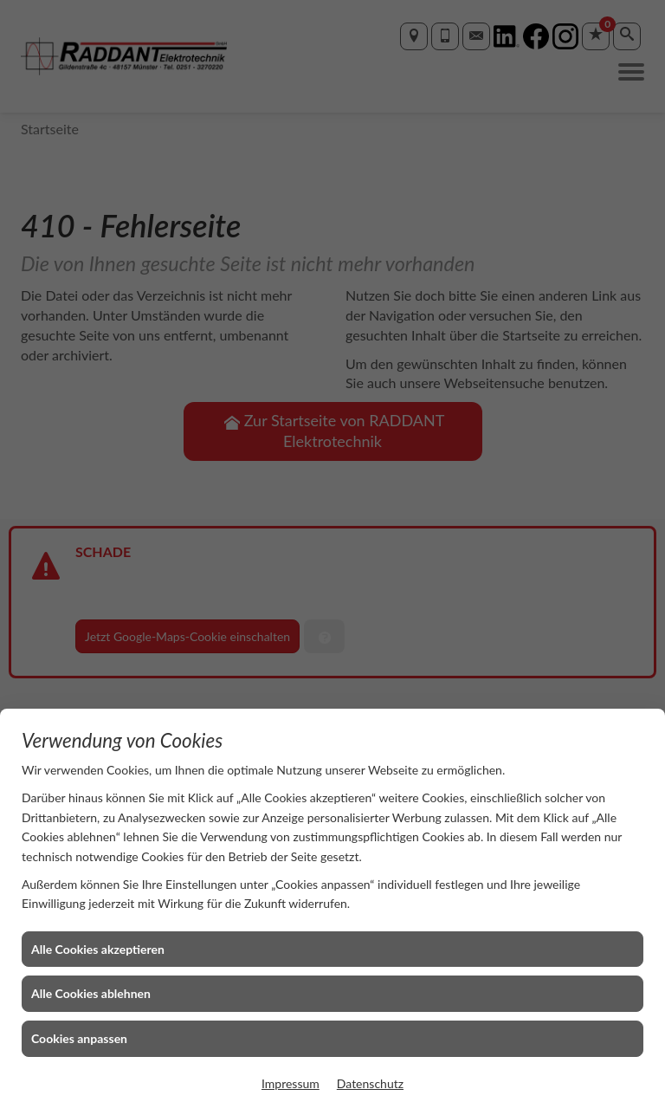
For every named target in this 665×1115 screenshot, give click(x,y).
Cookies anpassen (79, 1038)
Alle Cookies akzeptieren (98, 949)
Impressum (290, 1083)
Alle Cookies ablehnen (91, 993)
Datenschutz (370, 1083)
